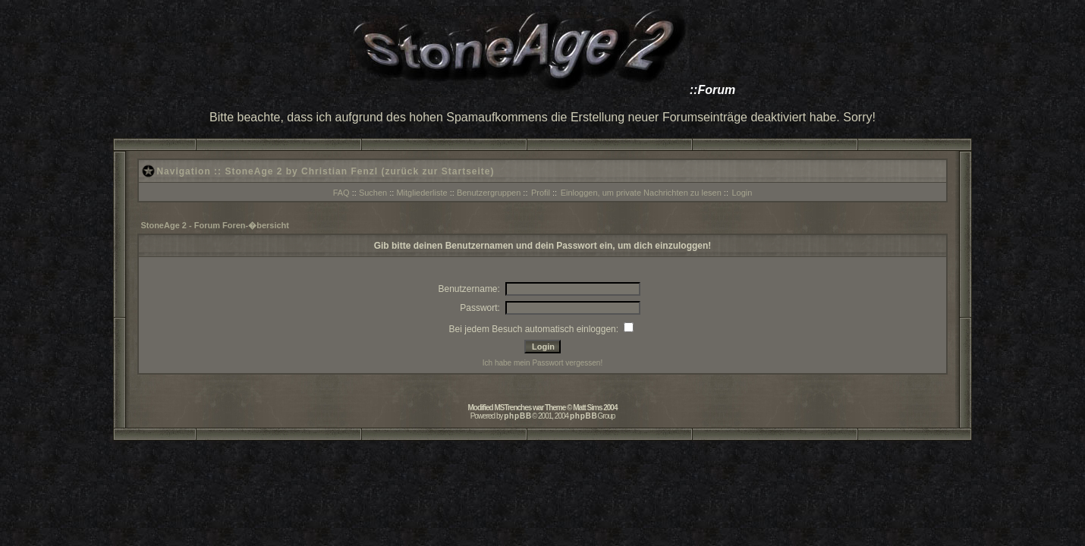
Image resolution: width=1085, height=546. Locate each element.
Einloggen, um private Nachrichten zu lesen (641, 192)
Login (741, 192)
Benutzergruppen (488, 192)
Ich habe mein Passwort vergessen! (542, 363)
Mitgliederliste (421, 192)
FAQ (341, 192)
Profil (540, 192)
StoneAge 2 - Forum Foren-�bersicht (214, 225)
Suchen (373, 192)
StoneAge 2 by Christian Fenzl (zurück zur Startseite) (359, 171)
